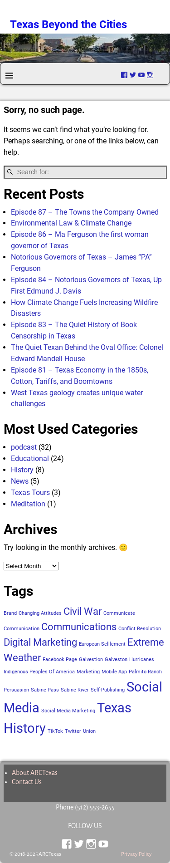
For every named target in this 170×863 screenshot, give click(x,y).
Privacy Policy (136, 854)
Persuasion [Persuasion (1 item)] (16, 690)
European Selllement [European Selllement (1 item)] (102, 644)
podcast (24, 447)
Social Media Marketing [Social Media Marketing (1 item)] (68, 711)
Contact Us (27, 781)
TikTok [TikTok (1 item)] (55, 731)
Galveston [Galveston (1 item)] (116, 659)
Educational (30, 458)
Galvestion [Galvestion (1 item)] (91, 659)
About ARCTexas (35, 772)
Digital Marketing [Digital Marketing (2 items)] (40, 642)
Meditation (28, 504)
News (20, 481)
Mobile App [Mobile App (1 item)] (114, 672)
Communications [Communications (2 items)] (79, 627)
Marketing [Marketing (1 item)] (88, 672)
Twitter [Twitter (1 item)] (73, 731)
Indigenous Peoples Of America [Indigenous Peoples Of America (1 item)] (39, 672)
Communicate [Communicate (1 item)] (119, 613)
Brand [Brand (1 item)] (10, 613)
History (22, 470)
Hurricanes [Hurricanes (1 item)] (141, 659)
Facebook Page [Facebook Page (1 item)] (60, 659)
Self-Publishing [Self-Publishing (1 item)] (108, 690)
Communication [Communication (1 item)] (21, 629)
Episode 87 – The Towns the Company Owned (85, 212)
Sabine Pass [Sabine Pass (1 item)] (45, 690)
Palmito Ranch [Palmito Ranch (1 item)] (145, 672)
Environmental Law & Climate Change (71, 223)
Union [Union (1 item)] (89, 731)
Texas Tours (30, 492)
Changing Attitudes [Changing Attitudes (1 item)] (40, 613)
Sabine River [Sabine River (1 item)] (75, 690)
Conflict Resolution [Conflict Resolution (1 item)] (139, 629)
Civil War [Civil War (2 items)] (82, 611)
